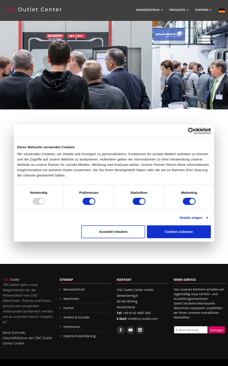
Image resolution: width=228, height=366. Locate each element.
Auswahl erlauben (113, 231)
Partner (202, 10)
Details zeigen (191, 218)
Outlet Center (32, 9)
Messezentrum (147, 10)
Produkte (177, 10)
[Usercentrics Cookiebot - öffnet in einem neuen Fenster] (191, 131)
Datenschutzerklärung (79, 336)
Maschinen (71, 299)
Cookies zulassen (179, 231)
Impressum (71, 326)
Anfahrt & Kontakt (76, 317)
